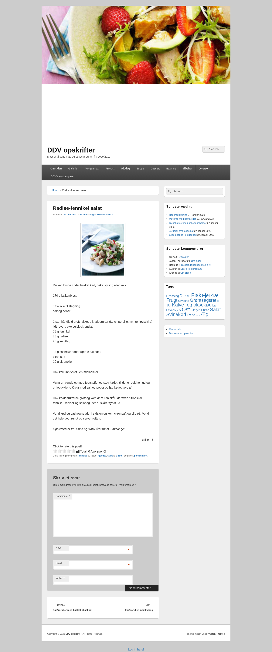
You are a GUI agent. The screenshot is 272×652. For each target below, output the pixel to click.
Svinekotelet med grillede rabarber (187, 223)
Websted (60, 578)
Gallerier (73, 168)
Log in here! (136, 649)
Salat (110, 455)
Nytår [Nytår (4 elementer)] (177, 310)
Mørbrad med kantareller (182, 218)
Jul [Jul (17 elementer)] (168, 305)
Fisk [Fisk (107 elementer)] (196, 295)
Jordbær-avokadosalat (181, 230)
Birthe (83, 214)
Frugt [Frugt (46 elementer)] (171, 300)
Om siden (56, 168)
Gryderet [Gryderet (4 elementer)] (183, 300)
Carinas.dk (175, 329)
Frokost (110, 168)
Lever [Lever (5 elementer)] (170, 310)
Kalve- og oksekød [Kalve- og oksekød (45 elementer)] (192, 304)
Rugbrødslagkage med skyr (196, 264)
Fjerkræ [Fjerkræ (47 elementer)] (210, 295)
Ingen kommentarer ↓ (101, 214)
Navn (58, 547)
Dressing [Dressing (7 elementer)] (172, 296)
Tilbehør (187, 168)
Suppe (140, 168)
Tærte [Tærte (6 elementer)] (191, 315)
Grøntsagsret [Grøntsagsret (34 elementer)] (203, 300)
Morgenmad (92, 168)
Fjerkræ (102, 455)
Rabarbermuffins (178, 214)
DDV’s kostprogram (62, 176)
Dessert (155, 168)
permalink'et (140, 455)
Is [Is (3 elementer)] (218, 300)
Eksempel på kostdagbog (183, 234)
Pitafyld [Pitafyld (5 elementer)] (195, 310)
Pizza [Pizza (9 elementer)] (205, 310)
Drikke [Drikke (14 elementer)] (185, 296)
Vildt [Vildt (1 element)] (198, 315)
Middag (125, 168)
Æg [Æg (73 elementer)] (204, 314)
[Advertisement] (136, 111)
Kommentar (63, 496)
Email (59, 563)
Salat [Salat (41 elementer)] (215, 309)
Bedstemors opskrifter (181, 333)
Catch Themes (217, 634)
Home (55, 190)
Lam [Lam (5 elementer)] (215, 305)
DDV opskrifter (71, 150)
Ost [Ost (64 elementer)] (186, 309)
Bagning (171, 168)
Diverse (203, 168)
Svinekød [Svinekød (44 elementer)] (176, 314)
